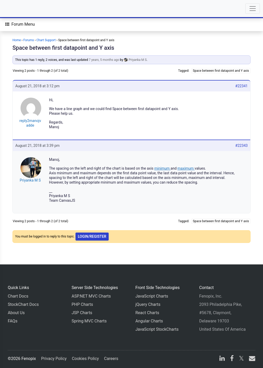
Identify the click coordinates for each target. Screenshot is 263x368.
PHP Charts (82, 304)
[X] (241, 359)
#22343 (241, 145)
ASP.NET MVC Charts (91, 296)
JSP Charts (82, 312)
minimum (162, 168)
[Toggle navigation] (252, 8)
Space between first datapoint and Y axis (63, 48)
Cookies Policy (85, 358)
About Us (16, 312)
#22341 (241, 86)
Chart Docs (18, 296)
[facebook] (232, 359)
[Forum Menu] (20, 24)
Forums (28, 40)
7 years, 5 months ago (104, 60)
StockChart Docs (23, 304)
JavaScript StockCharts (157, 329)
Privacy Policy (54, 358)
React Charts (147, 312)
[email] (251, 359)
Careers (111, 358)
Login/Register (92, 236)
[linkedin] (222, 359)
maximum (186, 168)
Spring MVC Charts (89, 321)
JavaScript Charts (151, 296)
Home (16, 40)
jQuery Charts (147, 304)
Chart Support (46, 40)
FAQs (12, 321)
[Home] (18, 8)
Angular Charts (149, 321)
